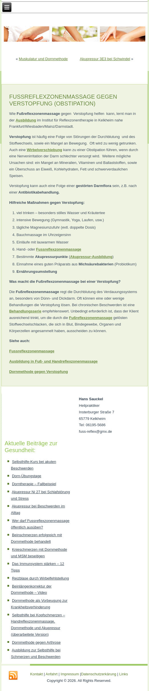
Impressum (70, 674)
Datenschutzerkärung (99, 674)
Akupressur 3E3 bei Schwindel (105, 59)
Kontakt (36, 674)
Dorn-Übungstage (26, 476)
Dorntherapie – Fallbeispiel (34, 484)
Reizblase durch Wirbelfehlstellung (40, 578)
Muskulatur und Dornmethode (43, 59)
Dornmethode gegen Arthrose (36, 642)
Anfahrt (52, 674)
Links (123, 674)
